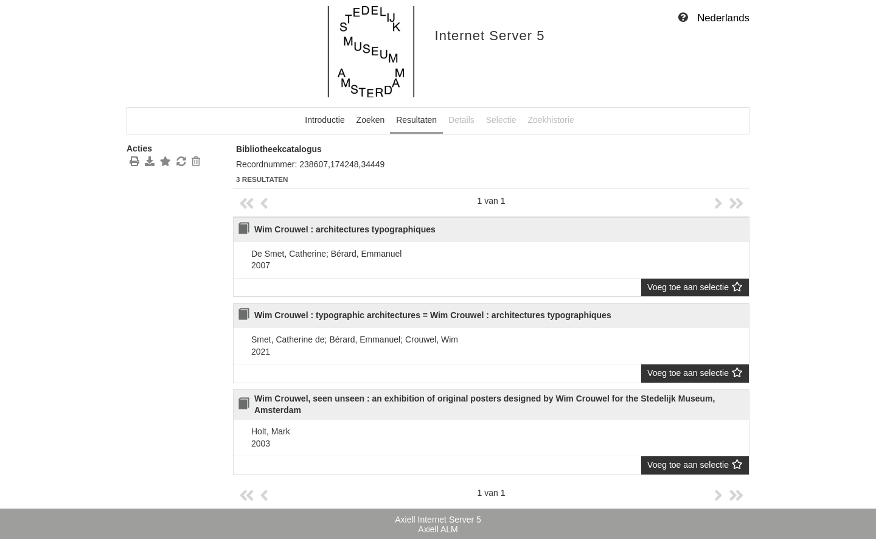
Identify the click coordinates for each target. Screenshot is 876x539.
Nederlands (723, 18)
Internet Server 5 (490, 35)
